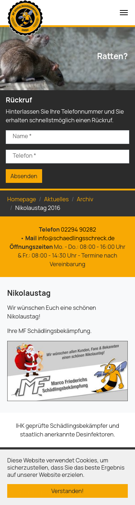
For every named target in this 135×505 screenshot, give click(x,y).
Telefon (24, 155)
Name (22, 136)
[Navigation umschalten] (124, 12)
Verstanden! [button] (67, 491)
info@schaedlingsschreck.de (76, 238)
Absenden (23, 176)
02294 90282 (78, 229)
